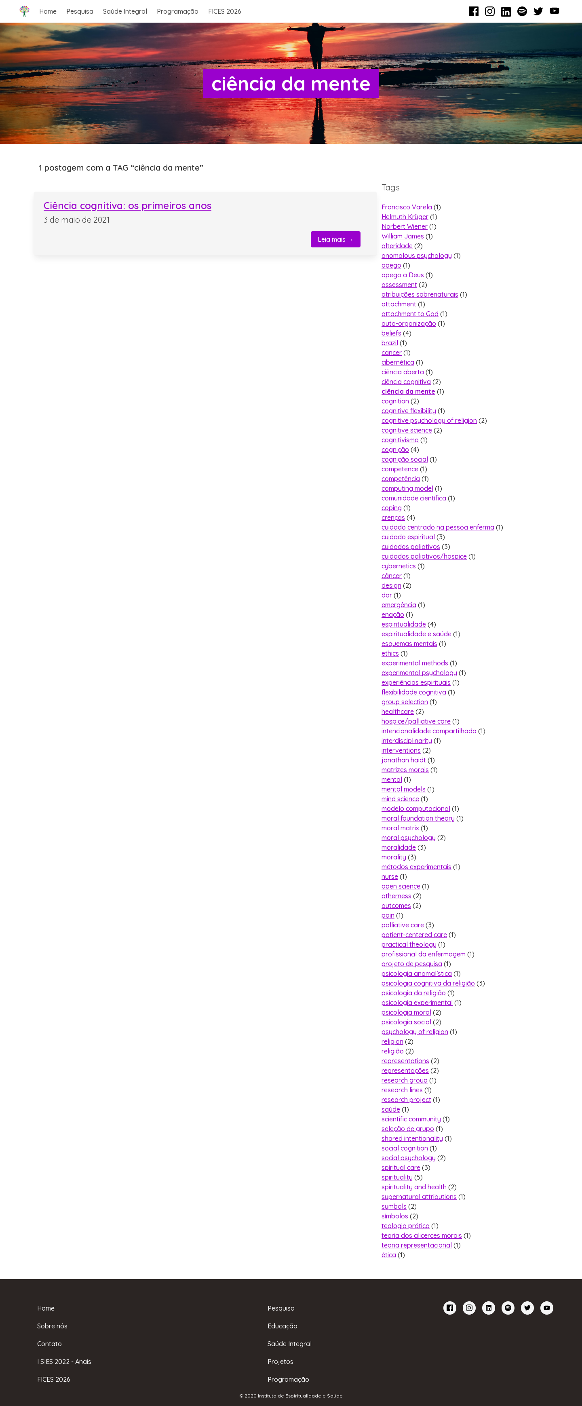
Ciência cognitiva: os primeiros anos (127, 205)
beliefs (391, 333)
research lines (402, 1090)
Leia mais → (336, 239)
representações (405, 1070)
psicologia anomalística (417, 973)
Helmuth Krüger (405, 217)
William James (403, 236)
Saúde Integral (125, 11)
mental (392, 779)
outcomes (396, 905)
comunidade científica (414, 498)
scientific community (411, 1119)
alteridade (397, 246)
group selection (405, 702)
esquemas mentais (409, 644)
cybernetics (399, 566)
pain (388, 915)
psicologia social (406, 1022)
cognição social (405, 459)
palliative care (403, 925)
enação (393, 614)
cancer (392, 352)
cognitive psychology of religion (429, 420)
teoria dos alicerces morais (422, 1235)
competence (400, 469)
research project (406, 1100)
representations (405, 1061)
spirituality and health (414, 1187)
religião (393, 1051)
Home (48, 11)
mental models (404, 789)
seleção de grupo (408, 1129)
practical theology (409, 944)
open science (401, 886)
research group (405, 1080)
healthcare (398, 711)
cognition (395, 401)
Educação (282, 1326)
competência (401, 479)
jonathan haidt (404, 760)
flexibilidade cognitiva (414, 692)
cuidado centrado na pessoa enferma (438, 527)
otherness (396, 896)
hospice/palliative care (416, 721)
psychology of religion (415, 1032)
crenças (393, 517)
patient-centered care (414, 935)
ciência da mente (408, 391)
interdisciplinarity (407, 741)
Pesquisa (79, 11)
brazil (390, 343)
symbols (394, 1206)
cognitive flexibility (409, 411)
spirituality (397, 1177)
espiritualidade (404, 624)
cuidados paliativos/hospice (424, 556)
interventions (401, 750)
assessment (399, 285)
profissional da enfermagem (424, 954)
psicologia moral (406, 1012)
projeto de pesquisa (412, 964)
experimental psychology (419, 673)
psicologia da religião (414, 993)
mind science (400, 799)
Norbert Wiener (405, 226)
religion (392, 1041)
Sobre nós (52, 1326)
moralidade (399, 847)
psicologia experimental (417, 1003)
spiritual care (401, 1167)
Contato (49, 1344)
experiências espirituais (416, 682)
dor (387, 595)
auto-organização (409, 323)
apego (391, 265)
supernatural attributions (419, 1197)
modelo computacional (416, 808)
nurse (390, 876)
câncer (392, 576)
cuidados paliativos (411, 547)
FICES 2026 (224, 11)
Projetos (280, 1361)
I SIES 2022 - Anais (64, 1361)
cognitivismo (400, 440)
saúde (391, 1109)
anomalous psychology (417, 255)
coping (392, 508)
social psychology (409, 1158)
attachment (399, 304)
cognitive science (407, 430)
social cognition (405, 1148)
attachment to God (410, 314)
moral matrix (400, 828)
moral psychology (409, 838)
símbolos (395, 1216)
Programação (177, 11)
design (391, 585)
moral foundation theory (418, 818)
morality (394, 857)
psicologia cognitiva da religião (428, 983)
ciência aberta (403, 372)
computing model (407, 488)
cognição (395, 449)
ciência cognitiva (406, 382)
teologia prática (406, 1226)
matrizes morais (405, 770)
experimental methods (415, 663)
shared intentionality (412, 1138)
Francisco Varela (407, 207)
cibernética (398, 362)
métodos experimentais (416, 867)
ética (389, 1255)
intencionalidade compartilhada (429, 731)
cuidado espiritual (408, 537)
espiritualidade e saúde (416, 634)
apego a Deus (403, 275)
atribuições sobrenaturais (420, 294)
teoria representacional (417, 1245)
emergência (399, 605)
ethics (390, 653)
